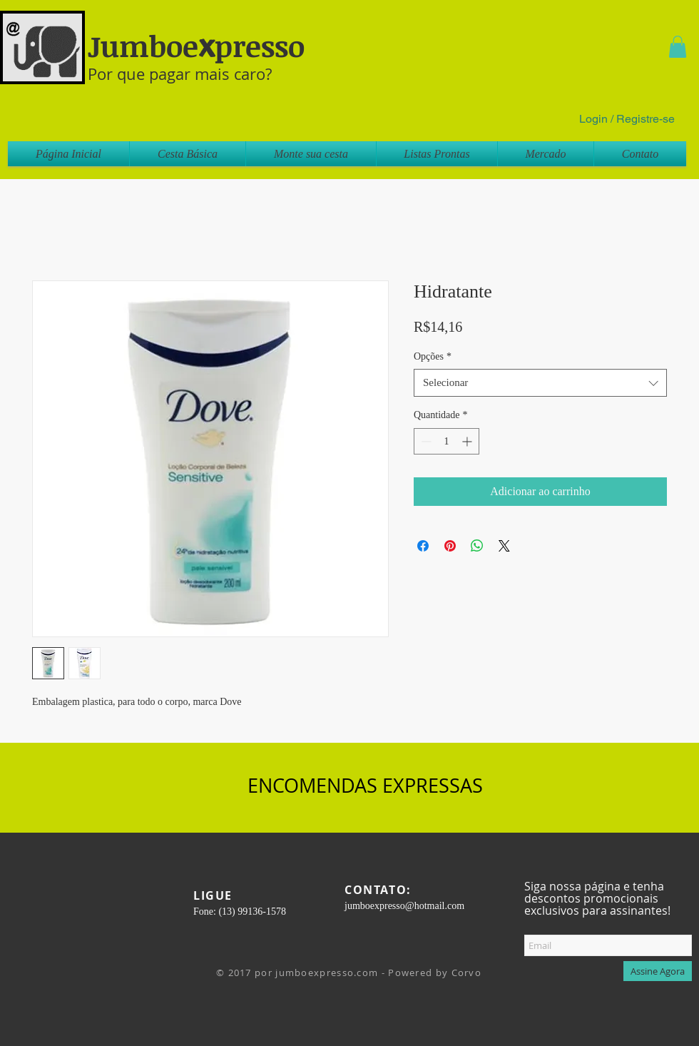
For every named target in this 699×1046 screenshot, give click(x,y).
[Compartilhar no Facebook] (423, 545)
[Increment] (468, 441)
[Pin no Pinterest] (450, 545)
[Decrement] (425, 441)
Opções (432, 356)
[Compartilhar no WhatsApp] (477, 545)
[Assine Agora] (657, 971)
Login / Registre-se (627, 119)
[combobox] (540, 383)
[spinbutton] (446, 441)
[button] (677, 47)
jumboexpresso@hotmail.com (404, 905)
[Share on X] (504, 545)
